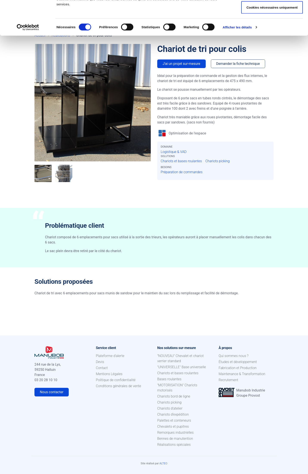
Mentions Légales (109, 374)
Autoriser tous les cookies (272, 11)
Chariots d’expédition (173, 414)
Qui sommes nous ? (234, 356)
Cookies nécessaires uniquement (272, 39)
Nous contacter (51, 392)
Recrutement (228, 380)
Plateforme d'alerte (110, 356)
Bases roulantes (169, 379)
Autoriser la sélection (272, 25)
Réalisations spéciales (174, 445)
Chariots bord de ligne (173, 396)
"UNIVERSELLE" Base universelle (181, 367)
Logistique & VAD (174, 152)
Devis (100, 362)
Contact (102, 368)
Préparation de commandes (181, 172)
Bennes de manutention (175, 439)
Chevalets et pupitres (173, 426)
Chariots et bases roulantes (181, 161)
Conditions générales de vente (118, 386)
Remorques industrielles (175, 432)
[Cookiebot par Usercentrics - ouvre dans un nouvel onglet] (28, 59)
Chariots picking (217, 161)
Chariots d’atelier (169, 408)
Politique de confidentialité (115, 380)
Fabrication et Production (238, 368)
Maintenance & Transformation (242, 374)
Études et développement (238, 362)
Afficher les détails (237, 59)
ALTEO (163, 463)
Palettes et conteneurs (174, 420)
